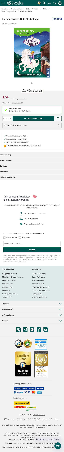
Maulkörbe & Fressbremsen (12, 277)
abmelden (22, 261)
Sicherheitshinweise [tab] (8, 177)
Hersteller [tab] (4, 171)
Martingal (6, 290)
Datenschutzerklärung (35, 259)
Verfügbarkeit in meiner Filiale (15, 125)
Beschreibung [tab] (5, 155)
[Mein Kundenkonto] (49, 4)
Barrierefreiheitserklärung (33, 447)
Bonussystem (19, 145)
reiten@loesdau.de (39, 415)
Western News (11, 237)
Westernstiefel (7, 284)
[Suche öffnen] (44, 3)
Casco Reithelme (38, 277)
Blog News (26, 237)
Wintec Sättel (37, 294)
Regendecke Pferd (9, 280)
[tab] (32, 83)
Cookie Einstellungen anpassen (52, 447)
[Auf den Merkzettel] (58, 118)
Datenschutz (19, 447)
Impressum (10, 447)
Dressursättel (7, 287)
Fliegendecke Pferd (9, 274)
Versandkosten (23, 99)
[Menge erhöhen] (10, 118)
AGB (3, 447)
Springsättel (7, 297)
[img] (59, 4)
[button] (3, 3)
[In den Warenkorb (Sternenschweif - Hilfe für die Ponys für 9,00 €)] (33, 118)
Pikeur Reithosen (38, 280)
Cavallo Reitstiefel (39, 274)
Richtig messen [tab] (6, 160)
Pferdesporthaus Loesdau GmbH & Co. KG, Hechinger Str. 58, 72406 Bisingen (34, 443)
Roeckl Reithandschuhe (41, 290)
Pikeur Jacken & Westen (41, 287)
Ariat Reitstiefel (38, 284)
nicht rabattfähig (17, 103)
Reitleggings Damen (10, 294)
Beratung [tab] (3, 166)
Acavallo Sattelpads (39, 297)
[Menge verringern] (4, 118)
